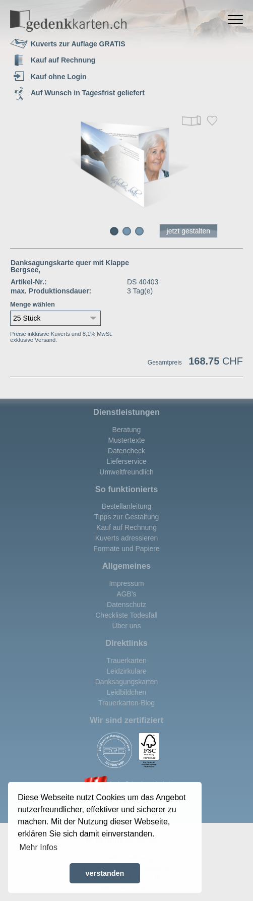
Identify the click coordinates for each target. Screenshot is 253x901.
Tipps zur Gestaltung (126, 517)
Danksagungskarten (126, 682)
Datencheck (126, 451)
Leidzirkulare (126, 671)
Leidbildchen (127, 692)
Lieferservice (126, 461)
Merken (212, 120)
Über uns (126, 626)
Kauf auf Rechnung (126, 527)
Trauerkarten (126, 660)
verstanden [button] (105, 873)
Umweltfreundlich (126, 472)
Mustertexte (126, 440)
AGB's (126, 594)
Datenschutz (126, 604)
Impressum (126, 583)
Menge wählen (32, 304)
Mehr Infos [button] (38, 847)
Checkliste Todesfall (126, 615)
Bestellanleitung (127, 506)
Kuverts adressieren (126, 538)
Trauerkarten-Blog (126, 703)
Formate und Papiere (126, 549)
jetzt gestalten (188, 231)
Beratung (126, 430)
